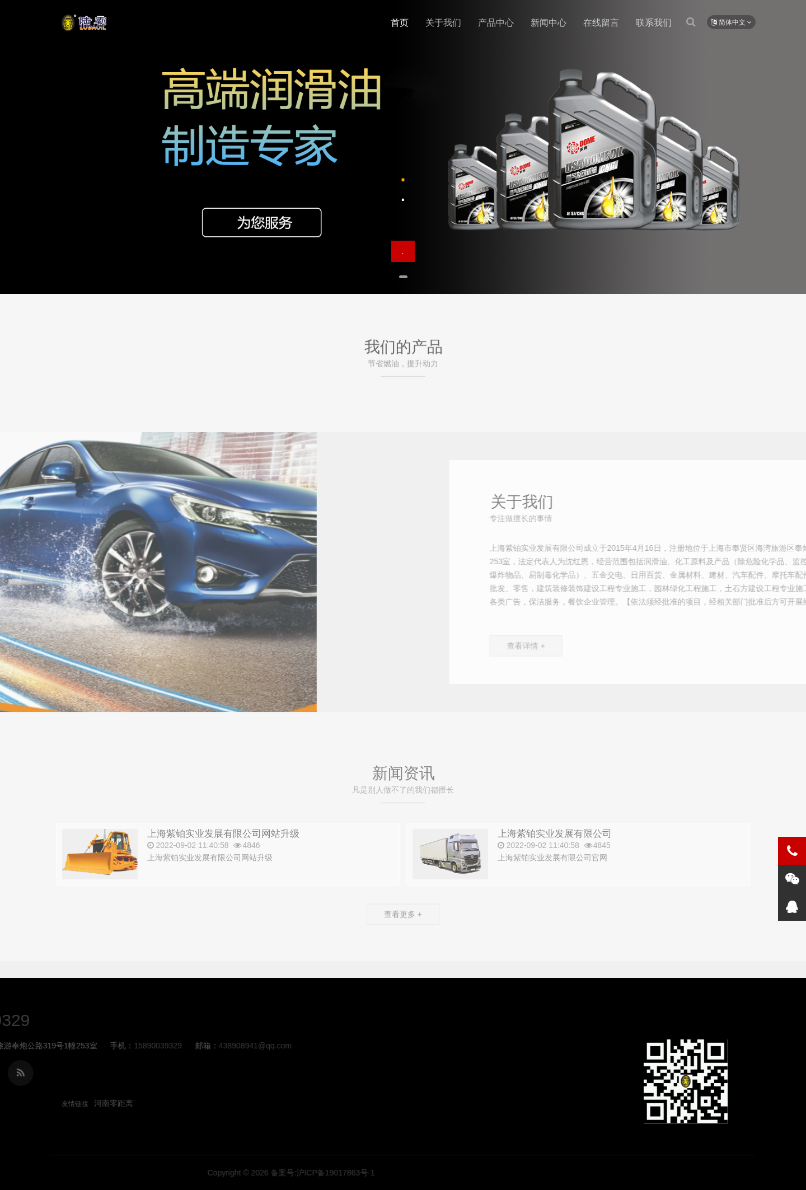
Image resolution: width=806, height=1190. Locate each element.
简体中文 (731, 22)
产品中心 (496, 22)
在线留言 (601, 22)
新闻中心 (548, 22)
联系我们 (654, 22)
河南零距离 (113, 1103)
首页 (400, 22)
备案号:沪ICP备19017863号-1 (563, 1172)
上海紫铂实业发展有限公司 (84, 23)
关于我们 (443, 22)
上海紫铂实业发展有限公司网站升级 (223, 855)
